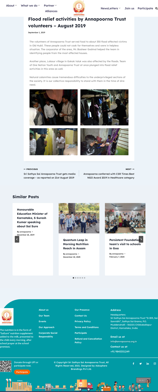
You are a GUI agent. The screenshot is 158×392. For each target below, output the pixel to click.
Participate (145, 8)
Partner (50, 5)
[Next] (141, 239)
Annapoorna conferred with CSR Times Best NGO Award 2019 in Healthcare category (107, 173)
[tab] (73, 278)
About (11, 5)
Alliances (51, 11)
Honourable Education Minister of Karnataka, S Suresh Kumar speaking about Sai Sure (32, 218)
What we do (30, 5)
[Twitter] (140, 363)
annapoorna (25, 231)
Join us (129, 8)
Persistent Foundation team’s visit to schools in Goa (125, 244)
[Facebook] (133, 363)
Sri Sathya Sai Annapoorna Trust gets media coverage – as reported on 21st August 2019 (50, 173)
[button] (156, 8)
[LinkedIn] (147, 363)
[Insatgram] (154, 363)
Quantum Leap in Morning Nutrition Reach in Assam (76, 244)
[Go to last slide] (17, 239)
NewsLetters (110, 8)
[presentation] (79, 218)
